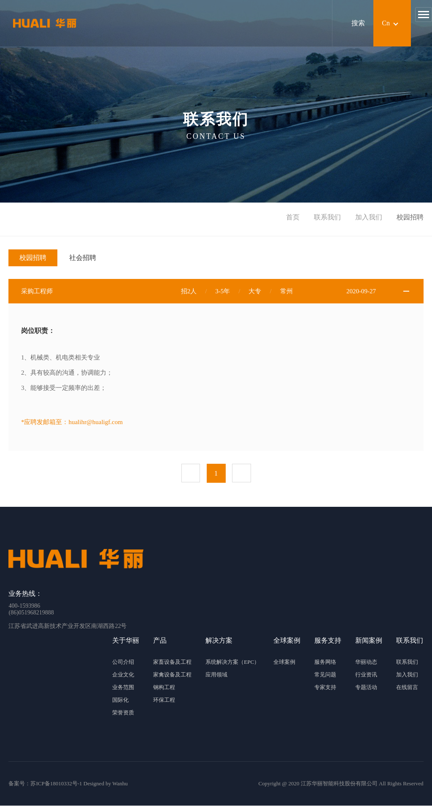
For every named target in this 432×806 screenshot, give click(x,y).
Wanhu (120, 784)
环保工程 (164, 700)
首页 (293, 217)
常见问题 (325, 675)
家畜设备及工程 (172, 662)
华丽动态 (366, 662)
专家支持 (325, 687)
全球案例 (284, 662)
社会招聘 (82, 257)
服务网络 (325, 662)
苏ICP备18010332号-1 (56, 784)
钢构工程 (164, 687)
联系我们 (327, 217)
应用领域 (216, 675)
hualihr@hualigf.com (95, 422)
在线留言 (407, 687)
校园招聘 (32, 257)
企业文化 (123, 675)
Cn (386, 23)
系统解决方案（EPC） (232, 662)
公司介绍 (123, 662)
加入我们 (368, 217)
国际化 (120, 700)
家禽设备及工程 (172, 675)
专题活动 (366, 687)
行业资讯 (366, 675)
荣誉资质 (123, 713)
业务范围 (123, 687)
